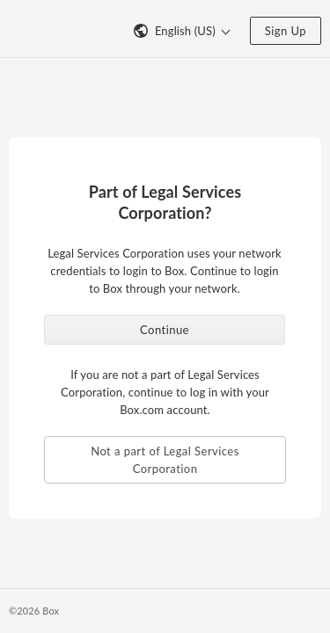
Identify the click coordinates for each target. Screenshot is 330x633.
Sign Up (285, 31)
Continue (164, 330)
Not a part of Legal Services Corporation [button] (165, 460)
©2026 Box (34, 610)
